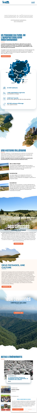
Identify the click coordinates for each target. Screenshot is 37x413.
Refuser (30, 409)
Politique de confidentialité (24, 411)
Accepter (18, 409)
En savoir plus (5, 56)
